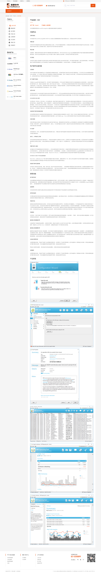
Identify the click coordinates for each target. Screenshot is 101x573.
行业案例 (24, 557)
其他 (8, 563)
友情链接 (18, 571)
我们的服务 (15, 1)
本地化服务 (9, 559)
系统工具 (11, 42)
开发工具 (11, 34)
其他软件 (11, 45)
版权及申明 (39, 563)
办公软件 (11, 40)
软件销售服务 (10, 557)
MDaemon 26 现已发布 (70, 1)
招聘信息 (39, 559)
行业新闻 (24, 559)
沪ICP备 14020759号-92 (90, 571)
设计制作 (11, 31)
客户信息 (39, 561)
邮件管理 (12, 26)
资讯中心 (22, 1)
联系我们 (28, 1)
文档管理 (11, 37)
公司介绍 (39, 557)
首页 (11, 15)
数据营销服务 (10, 561)
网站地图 (13, 571)
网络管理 (11, 28)
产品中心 (8, 1)
